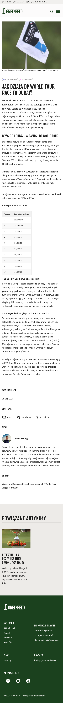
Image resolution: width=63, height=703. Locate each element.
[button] (57, 11)
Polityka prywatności (44, 635)
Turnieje (8, 637)
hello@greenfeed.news (45, 660)
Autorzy (7, 660)
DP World (35, 116)
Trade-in (44, 2)
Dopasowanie (19, 2)
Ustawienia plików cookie (46, 640)
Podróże (8, 642)
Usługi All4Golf (33, 2)
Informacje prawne (43, 630)
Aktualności (9, 628)
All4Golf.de (8, 2)
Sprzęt (7, 633)
